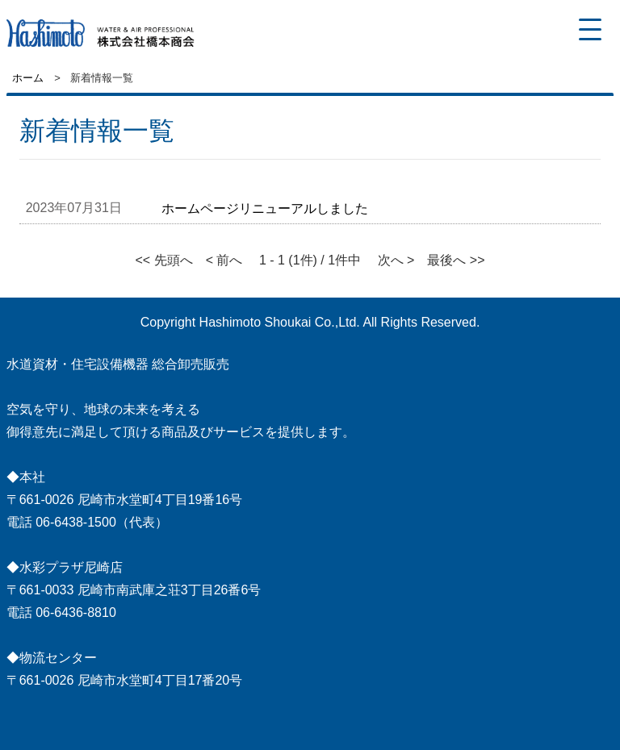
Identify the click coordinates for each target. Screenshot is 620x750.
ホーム (28, 78)
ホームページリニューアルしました (264, 208)
